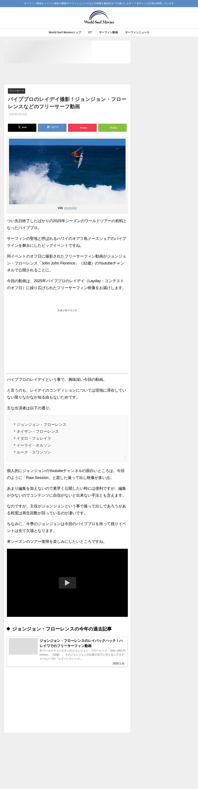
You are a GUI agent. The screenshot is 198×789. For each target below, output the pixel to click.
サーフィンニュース (137, 32)
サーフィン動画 (108, 32)
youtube (70, 208)
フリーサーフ (16, 90)
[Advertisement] (74, 74)
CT (90, 32)
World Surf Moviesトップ (65, 32)
